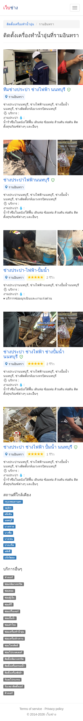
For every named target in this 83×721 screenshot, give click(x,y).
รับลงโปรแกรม (12, 679)
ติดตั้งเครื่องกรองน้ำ (15, 666)
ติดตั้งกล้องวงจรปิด (14, 659)
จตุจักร (8, 508)
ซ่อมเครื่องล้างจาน (14, 638)
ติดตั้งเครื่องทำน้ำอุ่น (20, 24)
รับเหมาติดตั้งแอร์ (14, 686)
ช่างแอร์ (9, 577)
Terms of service (30, 709)
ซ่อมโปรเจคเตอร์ (13, 652)
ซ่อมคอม (9, 591)
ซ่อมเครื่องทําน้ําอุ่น (14, 631)
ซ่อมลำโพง (10, 625)
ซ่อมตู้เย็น (9, 597)
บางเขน (9, 539)
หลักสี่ (7, 551)
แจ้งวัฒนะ (10, 557)
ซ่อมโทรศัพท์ (11, 645)
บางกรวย (9, 526)
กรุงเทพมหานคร (13, 501)
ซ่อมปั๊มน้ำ (10, 618)
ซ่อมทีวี (8, 604)
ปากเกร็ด (9, 545)
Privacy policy (54, 709)
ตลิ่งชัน (8, 514)
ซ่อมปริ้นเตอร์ (12, 611)
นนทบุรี (8, 520)
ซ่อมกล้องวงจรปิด (13, 584)
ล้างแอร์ (9, 693)
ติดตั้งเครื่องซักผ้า (13, 672)
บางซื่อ (8, 532)
